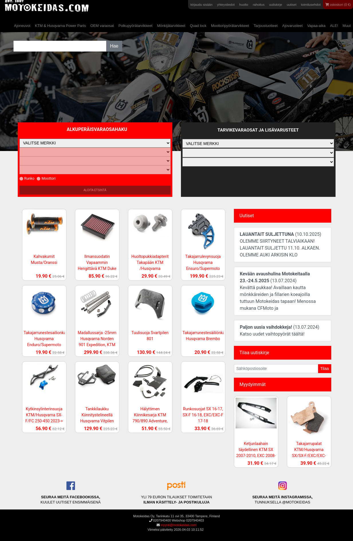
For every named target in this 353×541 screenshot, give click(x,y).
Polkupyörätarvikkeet (136, 25)
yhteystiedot (225, 4)
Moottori (46, 178)
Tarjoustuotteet (266, 25)
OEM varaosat (102, 25)
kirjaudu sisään (201, 4)
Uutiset (247, 215)
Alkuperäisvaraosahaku (97, 129)
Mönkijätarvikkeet (171, 25)
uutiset (291, 4)
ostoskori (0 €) (338, 4)
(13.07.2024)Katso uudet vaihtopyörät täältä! (280, 330)
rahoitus (259, 4)
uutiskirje (275, 4)
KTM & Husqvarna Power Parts (60, 25)
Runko (27, 178)
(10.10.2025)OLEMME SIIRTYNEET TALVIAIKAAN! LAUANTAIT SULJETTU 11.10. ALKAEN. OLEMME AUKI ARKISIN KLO (281, 245)
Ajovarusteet (292, 25)
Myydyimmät (253, 384)
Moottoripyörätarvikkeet (230, 25)
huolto (243, 4)
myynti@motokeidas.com (178, 525)
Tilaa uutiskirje (254, 352)
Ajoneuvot (22, 25)
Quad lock (198, 25)
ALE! (334, 25)
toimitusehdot (311, 4)
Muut (347, 25)
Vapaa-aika (316, 25)
